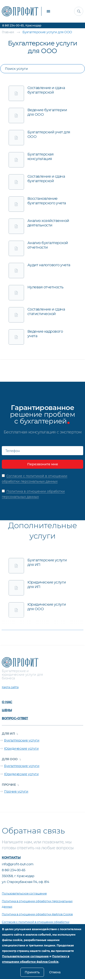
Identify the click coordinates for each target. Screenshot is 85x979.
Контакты (11, 857)
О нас (7, 702)
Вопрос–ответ (15, 718)
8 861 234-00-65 (13, 25)
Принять (32, 972)
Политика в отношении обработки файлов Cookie (37, 914)
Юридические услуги (21, 748)
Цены (7, 710)
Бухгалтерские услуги (21, 740)
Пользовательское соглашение (24, 893)
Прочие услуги (16, 791)
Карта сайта (10, 687)
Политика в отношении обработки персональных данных (37, 904)
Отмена (55, 972)
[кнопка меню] (48, 11)
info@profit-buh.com (18, 864)
